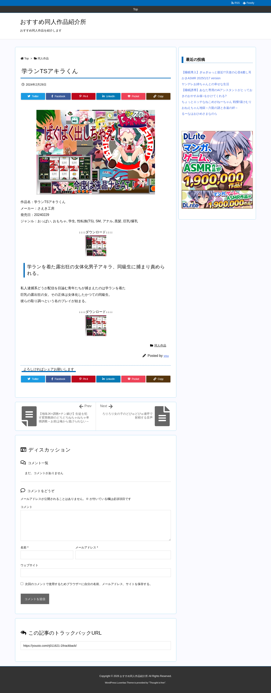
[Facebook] (58, 96)
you (166, 355)
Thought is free (157, 682)
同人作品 (43, 58)
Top (26, 58)
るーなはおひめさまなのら (199, 113)
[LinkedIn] (108, 96)
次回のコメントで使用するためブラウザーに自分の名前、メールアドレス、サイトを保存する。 (88, 584)
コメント (26, 507)
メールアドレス (86, 547)
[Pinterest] (84, 96)
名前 (24, 547)
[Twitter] (33, 96)
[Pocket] (133, 96)
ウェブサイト (29, 565)
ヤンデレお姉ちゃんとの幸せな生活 (205, 84)
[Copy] (158, 96)
